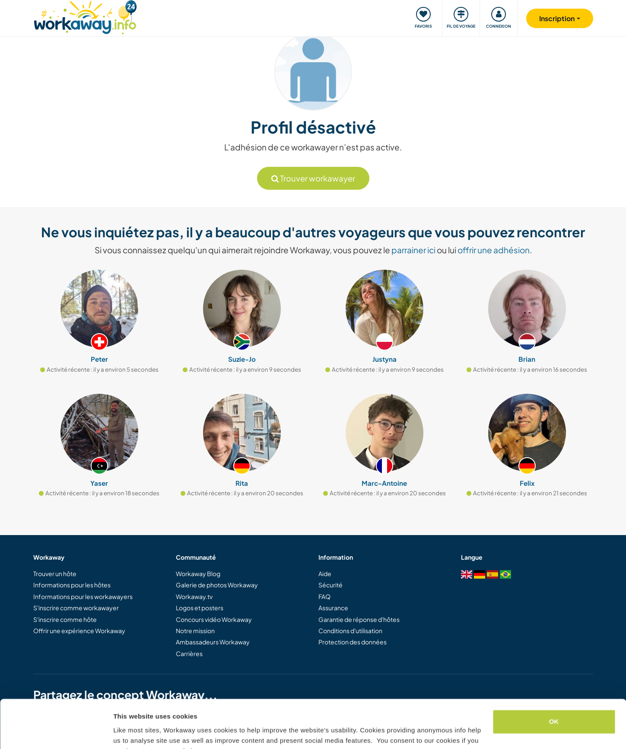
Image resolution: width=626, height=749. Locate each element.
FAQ (324, 596)
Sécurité (330, 585)
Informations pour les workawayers (83, 596)
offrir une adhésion (494, 250)
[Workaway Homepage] (85, 16)
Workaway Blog (198, 573)
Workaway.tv (194, 596)
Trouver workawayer (313, 178)
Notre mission (195, 630)
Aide (324, 573)
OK (554, 678)
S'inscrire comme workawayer (76, 608)
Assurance (333, 608)
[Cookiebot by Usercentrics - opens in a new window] (56, 732)
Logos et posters (199, 608)
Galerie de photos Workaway (217, 585)
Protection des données (352, 642)
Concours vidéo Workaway (214, 619)
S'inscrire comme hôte (65, 619)
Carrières (189, 653)
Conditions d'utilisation (350, 630)
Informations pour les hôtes (72, 585)
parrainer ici (413, 250)
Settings (126, 732)
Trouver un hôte (54, 573)
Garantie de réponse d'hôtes (359, 619)
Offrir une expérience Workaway (79, 630)
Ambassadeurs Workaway (213, 642)
